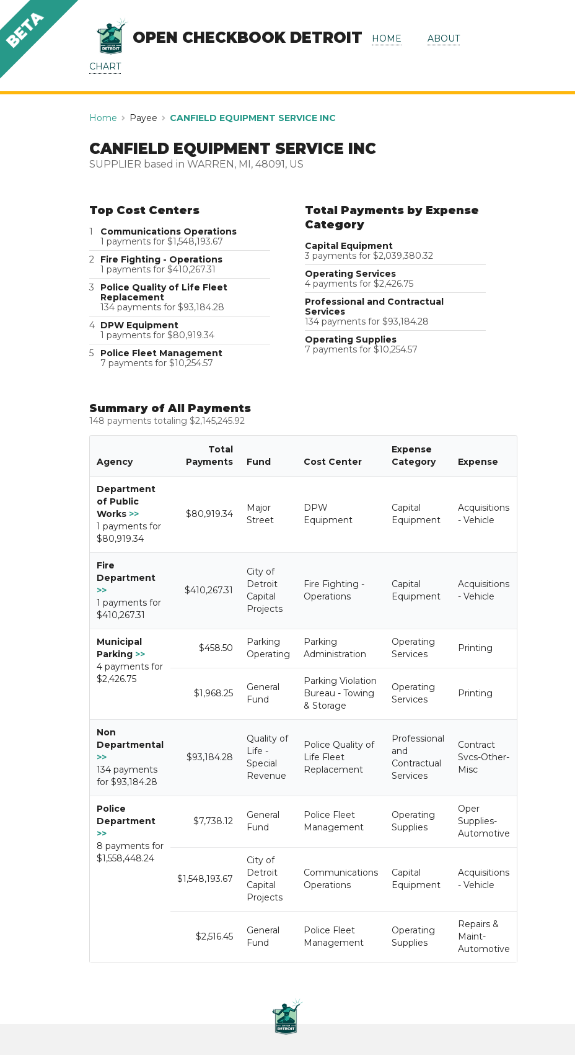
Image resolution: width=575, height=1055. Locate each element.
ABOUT (444, 38)
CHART (105, 66)
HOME (387, 38)
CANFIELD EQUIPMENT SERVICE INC (253, 117)
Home (103, 117)
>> (134, 513)
